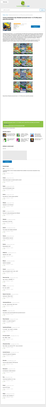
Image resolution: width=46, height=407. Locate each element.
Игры (18, 26)
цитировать (8, 174)
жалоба (12, 174)
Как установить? (6, 124)
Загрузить (35, 26)
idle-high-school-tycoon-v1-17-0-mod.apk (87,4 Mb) (14, 125)
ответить (4, 174)
